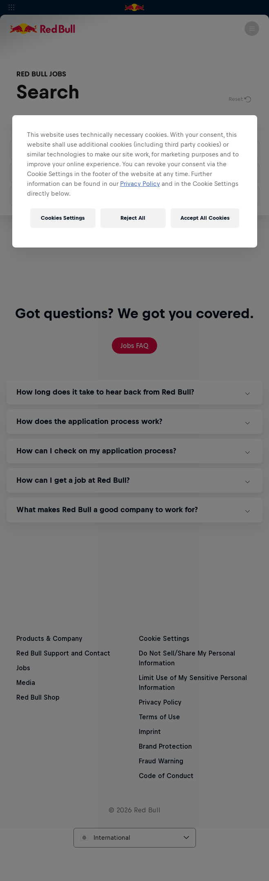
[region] (134, 181)
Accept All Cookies (204, 218)
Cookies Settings (62, 218)
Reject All (132, 218)
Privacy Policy (140, 183)
